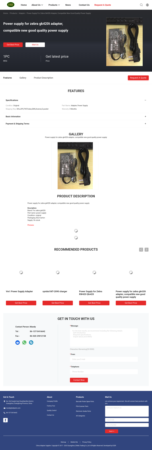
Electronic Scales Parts (83, 411)
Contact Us (50, 415)
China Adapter (40, 445)
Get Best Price (13, 45)
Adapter (22, 13)
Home (5, 13)
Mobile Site (74, 442)
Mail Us (35, 45)
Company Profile (52, 401)
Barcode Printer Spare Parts (85, 401)
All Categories (80, 416)
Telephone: (75, 367)
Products (13, 13)
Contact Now (78, 380)
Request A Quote (138, 77)
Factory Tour (51, 406)
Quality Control (51, 410)
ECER (114, 445)
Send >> (111, 431)
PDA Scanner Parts (82, 406)
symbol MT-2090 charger (55, 291)
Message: (74, 326)
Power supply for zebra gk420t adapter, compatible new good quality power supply (131, 294)
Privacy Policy (86, 442)
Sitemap (63, 442)
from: (73, 354)
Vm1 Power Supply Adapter (19, 291)
